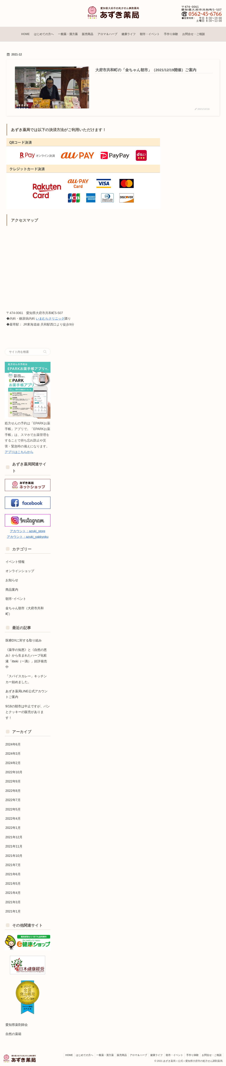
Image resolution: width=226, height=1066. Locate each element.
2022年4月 (13, 818)
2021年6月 (13, 874)
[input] (28, 351)
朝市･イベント (15, 599)
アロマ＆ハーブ (136, 1054)
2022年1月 (13, 828)
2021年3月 (13, 902)
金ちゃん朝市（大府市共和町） (24, 610)
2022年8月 (13, 790)
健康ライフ (154, 1054)
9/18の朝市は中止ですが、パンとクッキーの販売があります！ (27, 711)
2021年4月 (13, 893)
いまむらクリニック (50, 318)
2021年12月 (13, 837)
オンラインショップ (19, 571)
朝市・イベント (173, 1054)
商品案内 (11, 589)
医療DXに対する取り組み (23, 640)
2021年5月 (13, 883)
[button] (45, 351)
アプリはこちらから (19, 452)
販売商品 (119, 1054)
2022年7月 (13, 800)
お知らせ (11, 580)
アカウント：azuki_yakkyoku (27, 537)
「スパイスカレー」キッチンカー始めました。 (26, 679)
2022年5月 (13, 809)
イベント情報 (15, 561)
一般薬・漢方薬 (101, 1054)
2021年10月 (13, 855)
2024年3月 (13, 753)
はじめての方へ (80, 1054)
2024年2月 (13, 763)
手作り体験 (191, 1054)
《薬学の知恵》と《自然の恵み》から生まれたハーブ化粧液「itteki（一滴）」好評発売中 (26, 658)
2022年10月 (13, 772)
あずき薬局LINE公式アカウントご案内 (26, 694)
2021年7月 (13, 865)
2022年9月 (13, 781)
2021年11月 (13, 846)
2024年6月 (13, 744)
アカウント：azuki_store (27, 531)
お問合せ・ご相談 (211, 1054)
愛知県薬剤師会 (16, 1025)
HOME (64, 1054)
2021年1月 (13, 911)
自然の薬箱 (13, 1034)
